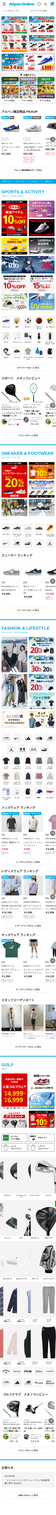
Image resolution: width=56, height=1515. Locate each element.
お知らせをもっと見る (28, 1495)
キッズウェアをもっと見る (28, 989)
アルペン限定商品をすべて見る (28, 170)
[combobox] (14, 10)
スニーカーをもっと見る (28, 610)
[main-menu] (4, 4)
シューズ (20, 181)
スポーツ (6, 181)
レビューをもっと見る (28, 435)
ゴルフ (48, 181)
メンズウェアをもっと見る (28, 862)
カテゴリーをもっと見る (28, 368)
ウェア (34, 181)
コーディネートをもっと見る (28, 1047)
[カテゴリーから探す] (42, 10)
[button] (52, 139)
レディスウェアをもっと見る (28, 926)
